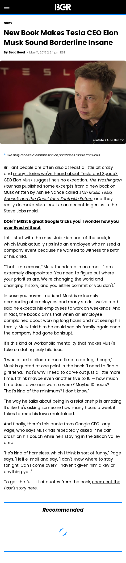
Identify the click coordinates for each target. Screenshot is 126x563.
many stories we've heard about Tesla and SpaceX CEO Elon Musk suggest (61, 177)
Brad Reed (17, 52)
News (8, 23)
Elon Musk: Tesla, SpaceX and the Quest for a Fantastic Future (58, 195)
